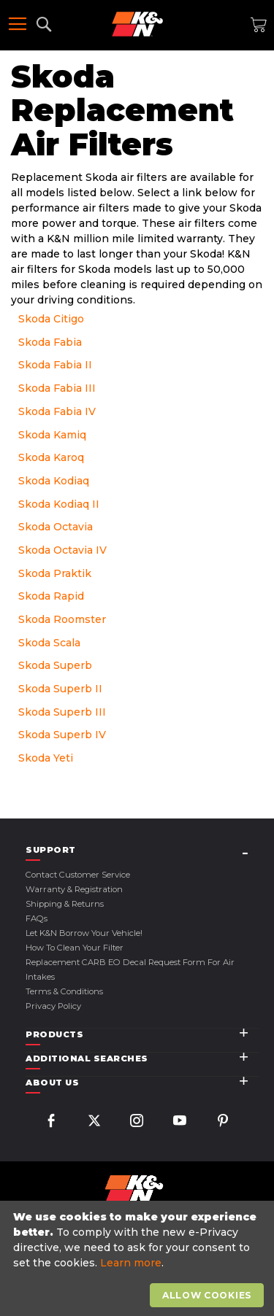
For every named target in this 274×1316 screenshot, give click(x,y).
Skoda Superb (55, 665)
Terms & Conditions (64, 991)
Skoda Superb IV (62, 734)
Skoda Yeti (45, 758)
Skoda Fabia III (57, 388)
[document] (139, 1258)
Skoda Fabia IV (57, 411)
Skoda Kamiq (52, 434)
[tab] (142, 850)
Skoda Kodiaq (53, 480)
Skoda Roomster (62, 619)
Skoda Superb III (62, 712)
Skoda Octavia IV (62, 550)
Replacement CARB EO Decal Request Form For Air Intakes (130, 969)
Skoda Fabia (50, 342)
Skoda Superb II (60, 688)
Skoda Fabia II (55, 364)
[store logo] (137, 24)
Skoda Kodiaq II (58, 504)
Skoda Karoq (51, 457)
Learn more (130, 1262)
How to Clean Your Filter (74, 948)
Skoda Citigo (51, 318)
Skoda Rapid (51, 596)
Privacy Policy (53, 1006)
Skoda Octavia (55, 526)
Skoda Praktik (54, 573)
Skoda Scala (49, 642)
